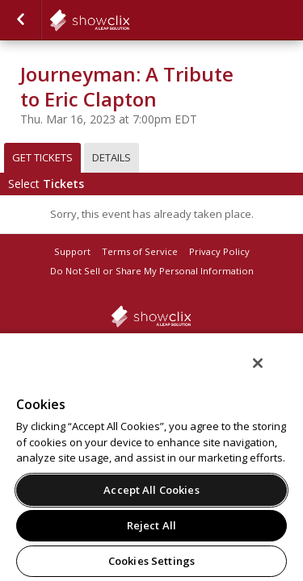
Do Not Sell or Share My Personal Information (152, 271)
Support (72, 251)
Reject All (151, 525)
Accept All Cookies (151, 490)
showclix (129, 20)
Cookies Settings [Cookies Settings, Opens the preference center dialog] (151, 561)
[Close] (269, 373)
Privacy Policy (219, 251)
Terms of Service (140, 251)
